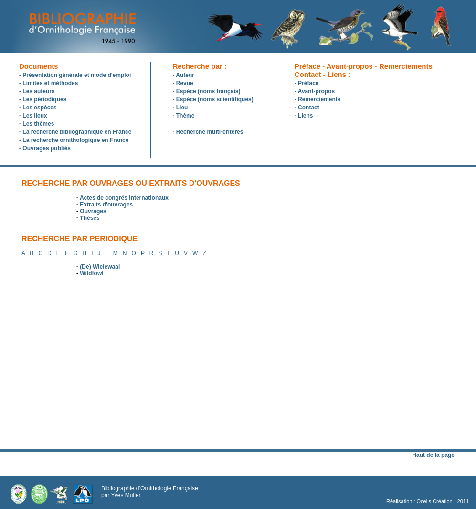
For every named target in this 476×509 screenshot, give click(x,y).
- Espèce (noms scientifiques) (212, 99)
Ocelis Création (435, 501)
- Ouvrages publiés (45, 148)
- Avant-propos (315, 91)
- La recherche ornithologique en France (73, 140)
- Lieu (180, 107)
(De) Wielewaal (100, 266)
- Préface (307, 83)
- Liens (304, 115)
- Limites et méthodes (48, 83)
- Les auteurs (37, 91)
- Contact (307, 107)
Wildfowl (91, 273)
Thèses (89, 218)
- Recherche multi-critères (207, 132)
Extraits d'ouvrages (106, 204)
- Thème (183, 115)
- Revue (182, 83)
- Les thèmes (36, 123)
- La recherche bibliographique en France (75, 132)
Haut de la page (433, 455)
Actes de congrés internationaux (124, 198)
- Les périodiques (42, 99)
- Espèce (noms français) (206, 91)
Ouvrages (93, 211)
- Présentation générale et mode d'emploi (75, 75)
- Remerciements (318, 99)
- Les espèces (38, 107)
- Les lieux (33, 115)
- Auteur (183, 75)
